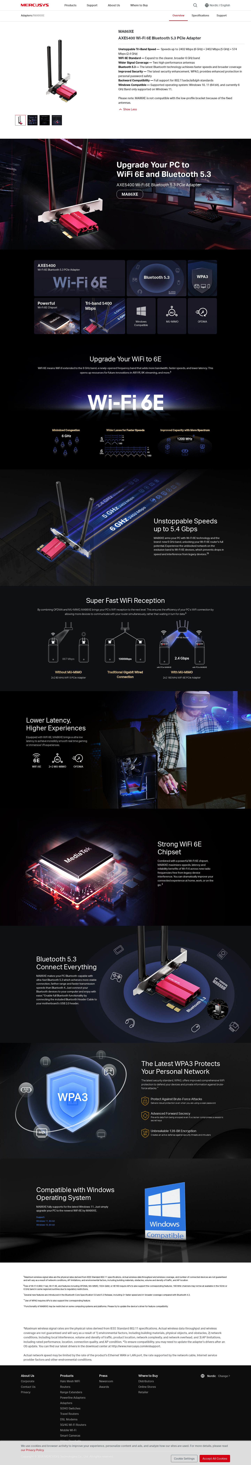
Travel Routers (69, 1413)
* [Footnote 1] (43, 995)
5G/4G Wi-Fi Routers (73, 1424)
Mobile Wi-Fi (68, 1430)
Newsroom (106, 1381)
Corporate (27, 1381)
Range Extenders (71, 1392)
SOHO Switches (70, 1408)
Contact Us (28, 1386)
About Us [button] (114, 5)
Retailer (143, 1392)
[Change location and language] (217, 5)
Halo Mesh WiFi (70, 1381)
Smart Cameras (70, 1435)
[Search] (195, 5)
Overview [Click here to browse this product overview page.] (178, 15)
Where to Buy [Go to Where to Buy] (139, 5)
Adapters (26, 15)
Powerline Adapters (72, 1397)
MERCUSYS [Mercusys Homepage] (35, 5)
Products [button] (70, 5)
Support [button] (92, 5)
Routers (65, 1386)
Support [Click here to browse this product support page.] (222, 15)
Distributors (146, 1381)
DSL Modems (68, 1419)
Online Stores (147, 1386)
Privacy (25, 1392)
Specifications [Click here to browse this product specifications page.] (200, 15)
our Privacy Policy (32, 1450)
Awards (104, 1386)
